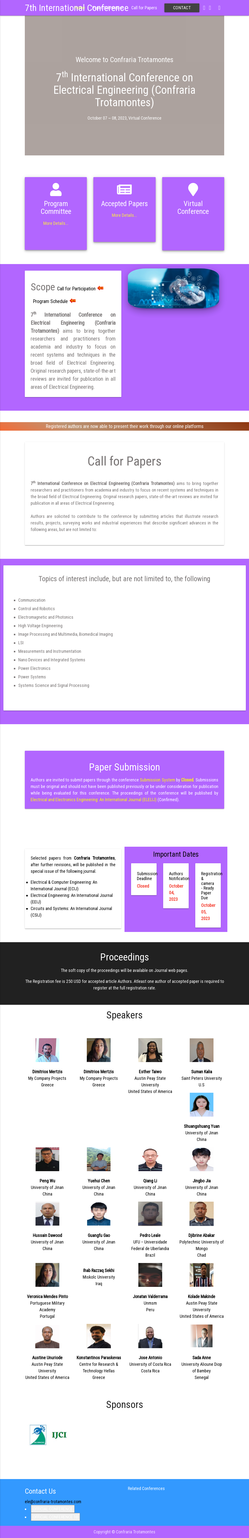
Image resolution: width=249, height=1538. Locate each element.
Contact (182, 7)
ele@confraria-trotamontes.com (53, 1501)
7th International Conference (77, 7)
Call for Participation (80, 289)
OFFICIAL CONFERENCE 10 (55, 1516)
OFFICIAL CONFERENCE (53, 1508)
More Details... (55, 223)
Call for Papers (144, 7)
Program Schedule (54, 301)
